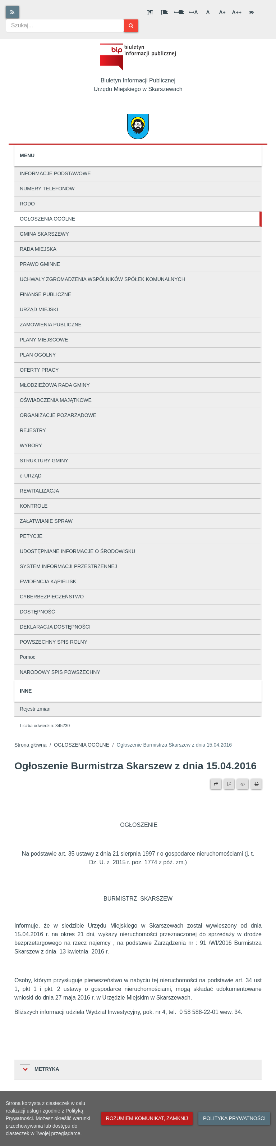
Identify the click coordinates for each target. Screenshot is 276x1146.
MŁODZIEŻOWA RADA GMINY (55, 385)
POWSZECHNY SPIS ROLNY (53, 642)
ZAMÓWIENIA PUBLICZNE (51, 324)
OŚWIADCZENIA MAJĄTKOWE (56, 400)
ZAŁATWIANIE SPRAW (46, 521)
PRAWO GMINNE (40, 264)
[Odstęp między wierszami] (164, 12)
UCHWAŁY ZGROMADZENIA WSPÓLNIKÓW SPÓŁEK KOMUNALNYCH (102, 279)
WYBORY (31, 445)
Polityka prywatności (234, 1118)
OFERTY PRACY (39, 370)
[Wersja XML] (242, 784)
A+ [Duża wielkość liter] (222, 12)
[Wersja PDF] (229, 784)
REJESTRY (33, 430)
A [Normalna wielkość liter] (208, 12)
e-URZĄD (31, 476)
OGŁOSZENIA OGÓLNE (47, 219)
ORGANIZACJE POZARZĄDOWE (58, 415)
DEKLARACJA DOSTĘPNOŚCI (55, 627)
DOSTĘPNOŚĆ (37, 612)
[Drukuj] (256, 784)
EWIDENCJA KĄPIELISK (48, 581)
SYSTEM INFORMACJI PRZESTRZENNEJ (68, 566)
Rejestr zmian (35, 709)
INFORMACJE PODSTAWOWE (55, 173)
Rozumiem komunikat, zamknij (147, 1118)
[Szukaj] (131, 25)
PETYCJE (31, 536)
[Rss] (12, 12)
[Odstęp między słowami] (179, 12)
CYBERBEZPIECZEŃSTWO (52, 596)
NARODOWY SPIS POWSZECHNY (60, 672)
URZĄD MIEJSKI (39, 309)
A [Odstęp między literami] (193, 12)
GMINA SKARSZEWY (44, 234)
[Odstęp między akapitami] (150, 12)
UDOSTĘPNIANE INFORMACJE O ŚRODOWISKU (77, 551)
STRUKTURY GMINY (44, 460)
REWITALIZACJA (39, 491)
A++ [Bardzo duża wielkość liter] (237, 12)
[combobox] (65, 25)
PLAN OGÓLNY (38, 355)
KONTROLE (33, 506)
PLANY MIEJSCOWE (44, 340)
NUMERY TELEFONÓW (47, 188)
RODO (27, 204)
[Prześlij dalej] (216, 784)
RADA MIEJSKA (38, 249)
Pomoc (28, 657)
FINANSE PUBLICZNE (45, 294)
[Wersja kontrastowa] (251, 12)
